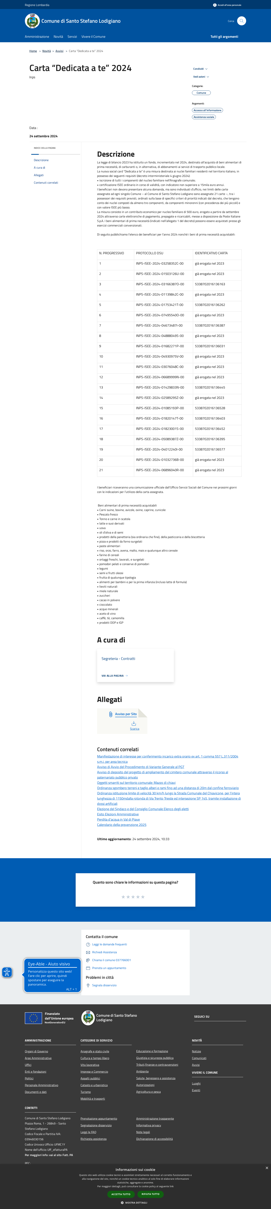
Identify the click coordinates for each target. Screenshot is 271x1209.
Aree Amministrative (38, 1058)
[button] (135, 1202)
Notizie (196, 1051)
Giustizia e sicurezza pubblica (155, 1058)
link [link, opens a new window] (172, 1186)
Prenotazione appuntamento (99, 1118)
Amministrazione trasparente (155, 1118)
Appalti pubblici (90, 1078)
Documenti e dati (36, 1092)
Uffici (28, 1065)
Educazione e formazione (152, 1051)
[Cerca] (241, 20)
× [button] (266, 1168)
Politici (29, 1078)
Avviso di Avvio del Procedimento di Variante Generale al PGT (140, 766)
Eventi (196, 1090)
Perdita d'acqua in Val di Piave (118, 819)
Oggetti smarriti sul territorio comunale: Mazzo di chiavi (136, 782)
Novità (46, 51)
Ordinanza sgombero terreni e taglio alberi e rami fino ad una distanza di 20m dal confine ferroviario (168, 787)
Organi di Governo (36, 1051)
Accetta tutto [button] (121, 1194)
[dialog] (135, 1186)
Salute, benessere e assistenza (155, 1078)
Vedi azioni (201, 77)
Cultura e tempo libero (95, 1058)
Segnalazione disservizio (96, 1125)
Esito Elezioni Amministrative (118, 814)
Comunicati (199, 1058)
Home (33, 51)
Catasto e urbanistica (94, 1085)
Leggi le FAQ (88, 1132)
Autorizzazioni (145, 1085)
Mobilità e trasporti (93, 1098)
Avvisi (59, 51)
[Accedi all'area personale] (227, 5)
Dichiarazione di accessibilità (154, 1139)
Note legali (143, 1132)
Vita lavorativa (90, 1065)
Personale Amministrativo (41, 1085)
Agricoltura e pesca (148, 1091)
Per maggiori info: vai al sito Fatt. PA (49, 1155)
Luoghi (196, 1083)
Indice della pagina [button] (45, 148)
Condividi (201, 69)
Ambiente (142, 1071)
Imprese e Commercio (94, 1071)
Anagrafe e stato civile (95, 1051)
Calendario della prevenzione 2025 (121, 824)
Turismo (86, 1092)
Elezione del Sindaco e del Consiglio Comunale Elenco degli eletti (143, 808)
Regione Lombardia (37, 5)
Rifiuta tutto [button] (151, 1194)
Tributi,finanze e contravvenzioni (157, 1064)
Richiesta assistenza (94, 1139)
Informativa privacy (148, 1125)
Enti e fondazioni (35, 1071)
